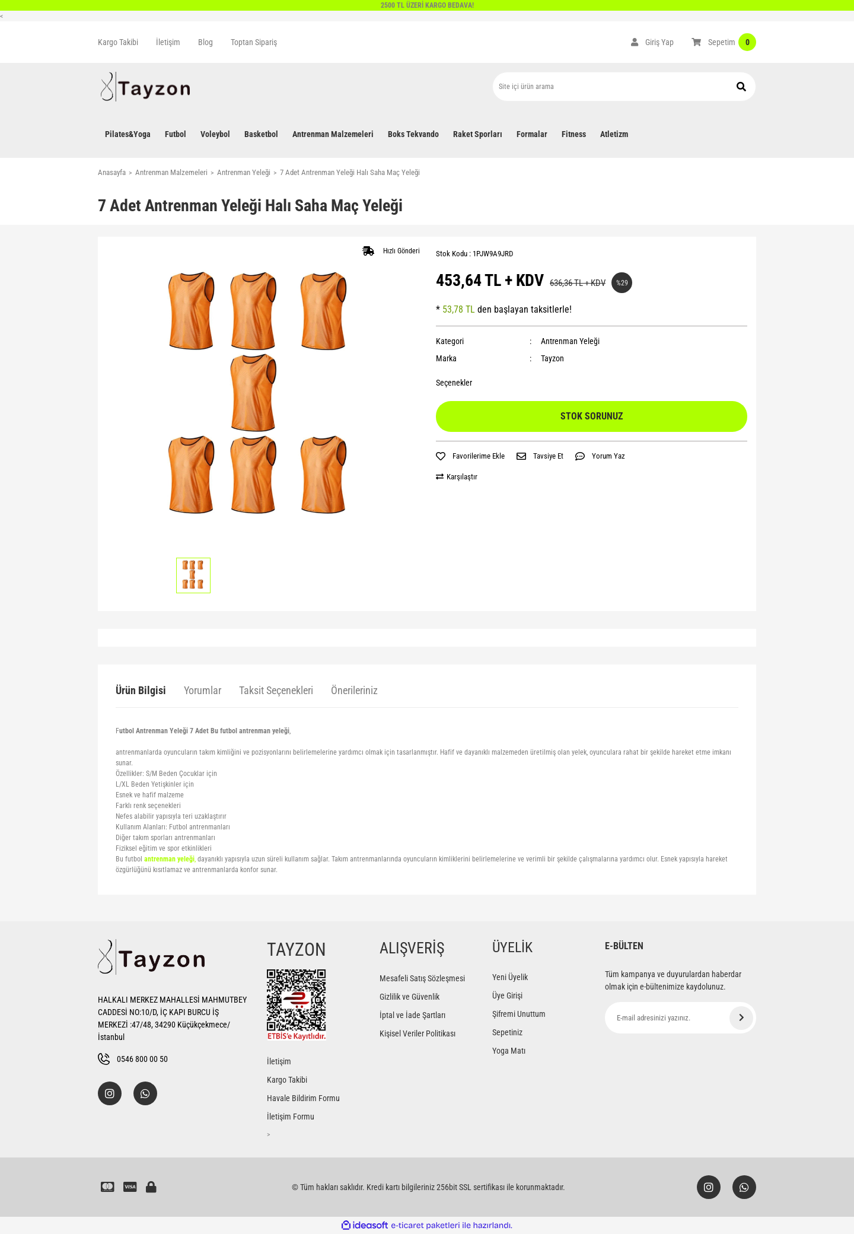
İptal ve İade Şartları (412, 1015)
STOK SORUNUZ (591, 416)
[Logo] (145, 86)
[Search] (624, 86)
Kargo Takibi (118, 42)
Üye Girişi (507, 995)
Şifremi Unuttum (519, 1014)
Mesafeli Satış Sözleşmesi (422, 978)
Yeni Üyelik (510, 977)
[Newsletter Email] (680, 1017)
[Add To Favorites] (470, 456)
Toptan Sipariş (254, 42)
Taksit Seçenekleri (276, 690)
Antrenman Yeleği (570, 341)
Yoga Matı (508, 1050)
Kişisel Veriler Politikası (417, 1033)
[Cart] (724, 42)
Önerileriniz (354, 690)
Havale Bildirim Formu (303, 1098)
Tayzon (552, 358)
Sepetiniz (507, 1032)
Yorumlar (202, 690)
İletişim (168, 42)
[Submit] (741, 1018)
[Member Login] (652, 42)
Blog (205, 42)
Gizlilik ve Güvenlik (409, 996)
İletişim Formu (290, 1116)
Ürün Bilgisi (141, 690)
